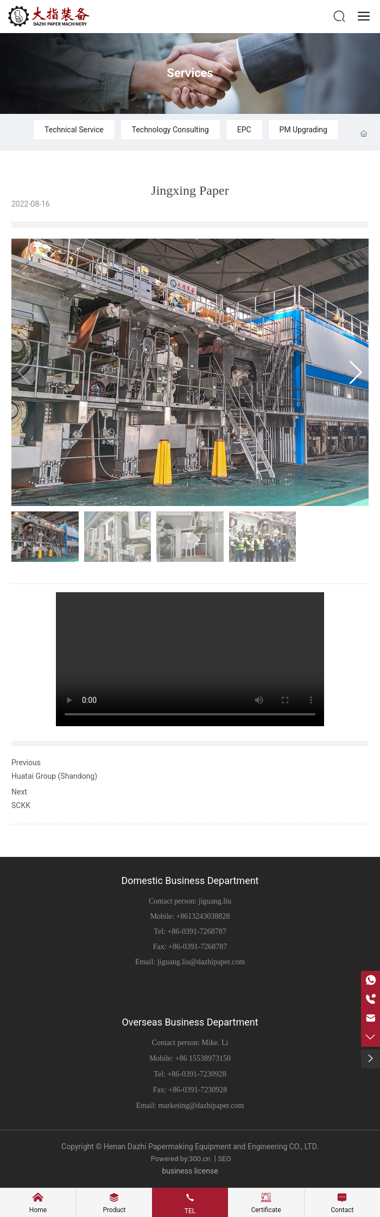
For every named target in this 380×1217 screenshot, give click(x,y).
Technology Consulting (170, 129)
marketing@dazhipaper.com (201, 1105)
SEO (224, 1159)
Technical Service (74, 129)
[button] (356, 373)
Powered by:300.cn (180, 1159)
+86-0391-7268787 (196, 931)
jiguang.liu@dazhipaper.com (201, 962)
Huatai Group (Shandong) (54, 776)
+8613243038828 (203, 916)
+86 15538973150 (203, 1058)
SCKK (20, 805)
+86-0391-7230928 (196, 1074)
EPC (244, 129)
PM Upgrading (303, 129)
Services (190, 73)
